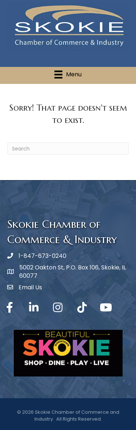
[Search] (68, 148)
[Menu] (68, 74)
